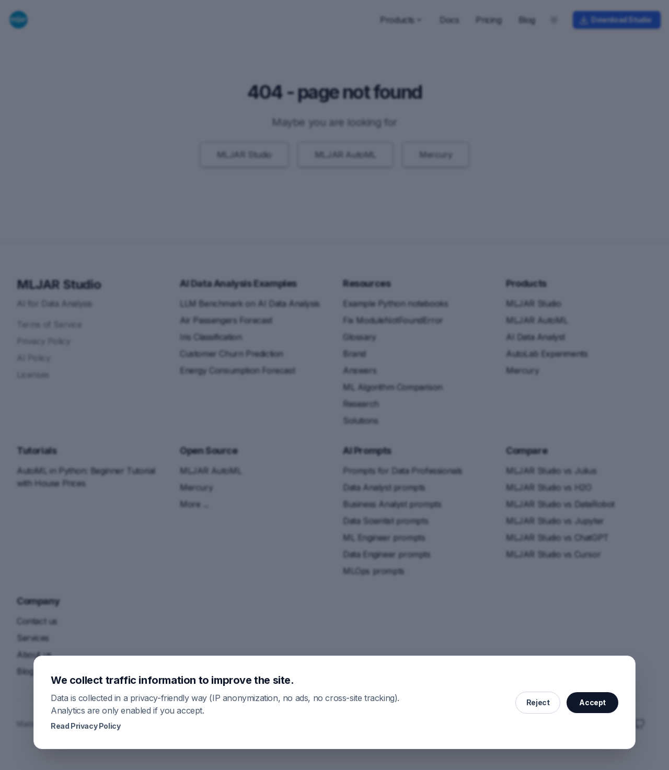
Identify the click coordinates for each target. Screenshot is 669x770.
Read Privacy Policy (85, 725)
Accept (592, 702)
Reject (538, 702)
